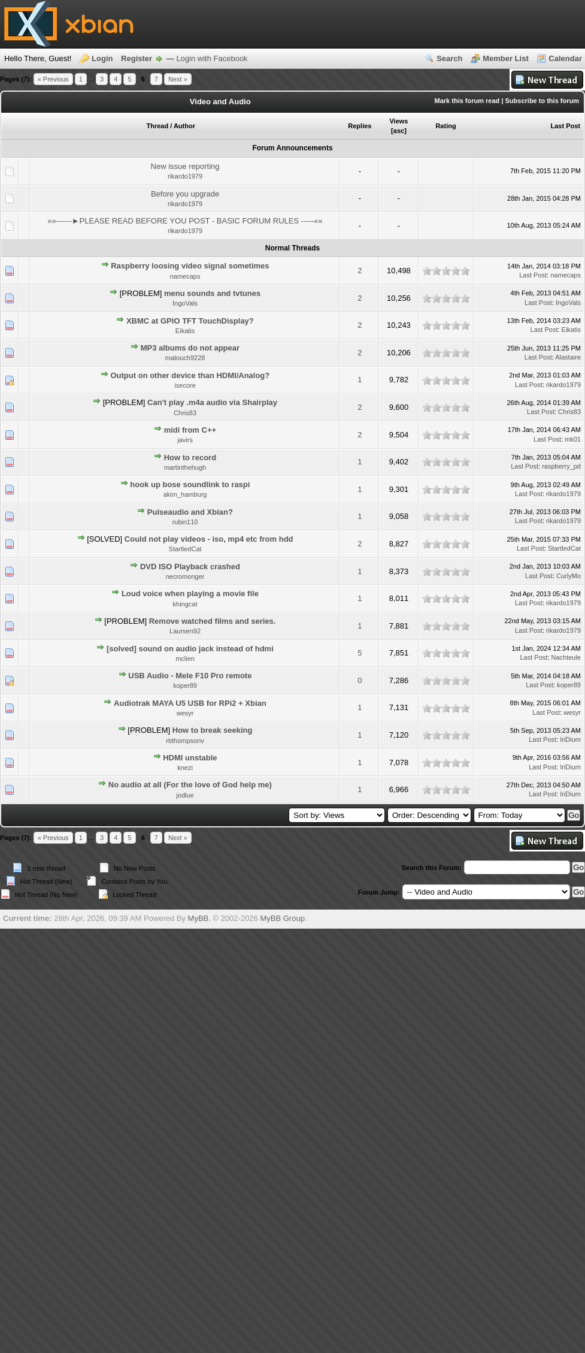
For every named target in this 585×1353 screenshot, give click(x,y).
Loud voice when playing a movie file (190, 593)
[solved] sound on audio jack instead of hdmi (190, 648)
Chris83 (185, 412)
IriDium (570, 739)
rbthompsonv (185, 740)
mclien (185, 658)
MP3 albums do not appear (190, 347)
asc (398, 130)
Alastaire (568, 357)
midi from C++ (190, 429)
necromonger (185, 576)
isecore (184, 385)
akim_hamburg (185, 494)
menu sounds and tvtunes (212, 293)
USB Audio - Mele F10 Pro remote (189, 675)
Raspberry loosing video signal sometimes (190, 265)
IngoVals (185, 303)
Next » (177, 79)
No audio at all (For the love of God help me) (190, 784)
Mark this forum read (467, 100)
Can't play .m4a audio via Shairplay (212, 402)
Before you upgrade (185, 193)
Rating (445, 125)
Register (136, 58)
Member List (506, 58)
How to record (190, 457)
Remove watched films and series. (212, 621)
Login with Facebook (211, 58)
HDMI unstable (190, 757)
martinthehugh (185, 467)
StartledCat (185, 548)
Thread (157, 125)
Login (102, 58)
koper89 (185, 685)
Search (449, 58)
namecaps (185, 276)
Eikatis (185, 330)
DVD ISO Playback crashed (190, 566)
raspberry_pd (561, 466)
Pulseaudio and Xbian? (190, 512)
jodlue (184, 795)
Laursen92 (185, 631)
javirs (185, 439)
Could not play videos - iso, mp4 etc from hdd (209, 538)
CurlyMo (568, 575)
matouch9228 (185, 357)
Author (184, 125)
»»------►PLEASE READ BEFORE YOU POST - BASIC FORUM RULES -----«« (185, 220)
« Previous (53, 79)
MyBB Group (282, 918)
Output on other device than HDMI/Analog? (189, 375)
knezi (185, 767)
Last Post (565, 125)
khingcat (185, 604)
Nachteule (566, 657)
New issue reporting (185, 166)
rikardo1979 (185, 176)
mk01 (573, 439)
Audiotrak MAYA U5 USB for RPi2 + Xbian (190, 703)
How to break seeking (212, 730)
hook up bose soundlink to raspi (190, 484)
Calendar (565, 58)
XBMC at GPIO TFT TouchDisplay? (190, 320)
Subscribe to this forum (542, 100)
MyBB (198, 918)
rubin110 (185, 522)
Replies (359, 125)
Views (398, 121)
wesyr (185, 713)
